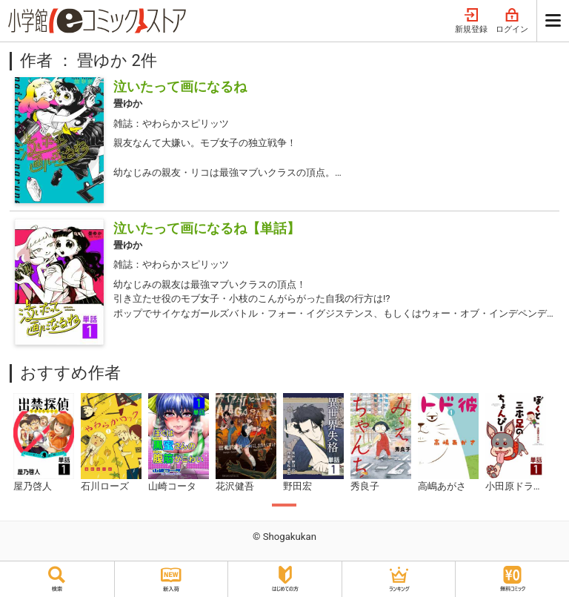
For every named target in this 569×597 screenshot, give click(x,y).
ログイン (512, 21)
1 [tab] (284, 505)
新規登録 (471, 21)
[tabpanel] (43, 443)
